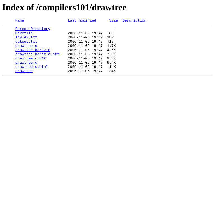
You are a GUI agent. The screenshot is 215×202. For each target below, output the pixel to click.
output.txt (26, 45)
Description (134, 21)
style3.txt (26, 40)
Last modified (82, 21)
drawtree (24, 80)
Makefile (24, 35)
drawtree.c (26, 70)
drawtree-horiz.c (32, 55)
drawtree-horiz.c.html (38, 60)
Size (113, 21)
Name (19, 21)
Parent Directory (32, 30)
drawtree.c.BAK (30, 65)
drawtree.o (26, 50)
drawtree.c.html (31, 75)
